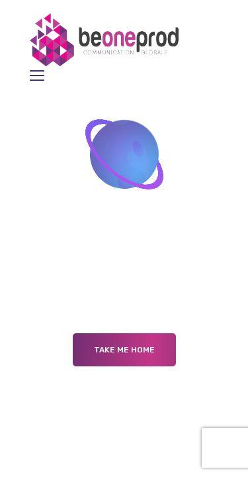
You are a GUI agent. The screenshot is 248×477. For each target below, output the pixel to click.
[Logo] (107, 39)
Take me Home (124, 349)
